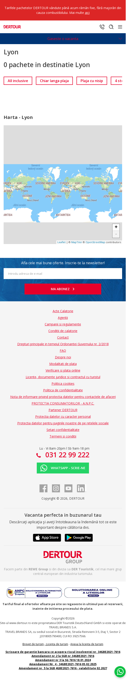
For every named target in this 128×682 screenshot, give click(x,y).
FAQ (63, 350)
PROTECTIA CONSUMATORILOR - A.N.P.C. (63, 403)
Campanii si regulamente (63, 324)
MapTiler (76, 242)
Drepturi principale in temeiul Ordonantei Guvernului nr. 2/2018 (63, 344)
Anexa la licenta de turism (86, 644)
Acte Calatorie (63, 311)
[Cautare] (111, 27)
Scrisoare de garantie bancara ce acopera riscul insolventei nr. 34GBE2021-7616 (62, 652)
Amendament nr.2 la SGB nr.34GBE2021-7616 (63, 656)
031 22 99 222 (66, 454)
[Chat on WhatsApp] (120, 671)
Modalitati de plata (63, 364)
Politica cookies (63, 383)
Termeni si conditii (62, 436)
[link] (18, 81)
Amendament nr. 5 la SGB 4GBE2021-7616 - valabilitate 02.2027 (63, 668)
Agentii (63, 317)
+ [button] (116, 227)
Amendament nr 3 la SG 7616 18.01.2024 (63, 660)
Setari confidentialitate (63, 430)
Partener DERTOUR (63, 410)
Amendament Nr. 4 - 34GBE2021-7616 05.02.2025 (62, 664)
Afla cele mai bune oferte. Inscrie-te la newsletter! (63, 262)
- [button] (116, 234)
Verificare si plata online (63, 370)
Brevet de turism (33, 644)
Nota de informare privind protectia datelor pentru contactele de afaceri (63, 397)
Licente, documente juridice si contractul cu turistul (63, 377)
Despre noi (63, 357)
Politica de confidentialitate (63, 390)
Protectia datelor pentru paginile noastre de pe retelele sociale (63, 423)
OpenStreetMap (95, 242)
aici (87, 12)
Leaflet (61, 242)
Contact (63, 337)
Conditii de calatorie (62, 331)
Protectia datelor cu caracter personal (63, 416)
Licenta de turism (57, 644)
